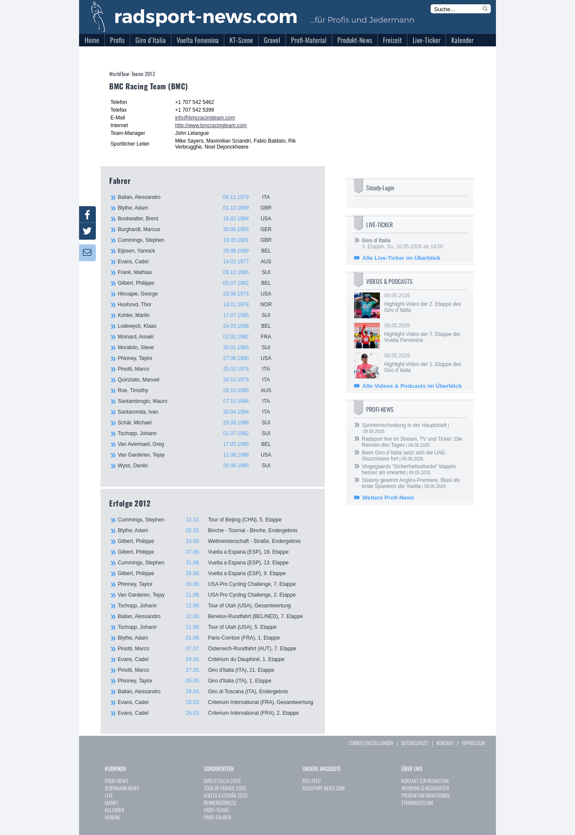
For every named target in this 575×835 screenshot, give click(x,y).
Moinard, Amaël (199, 337)
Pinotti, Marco (199, 369)
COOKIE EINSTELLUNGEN (371, 743)
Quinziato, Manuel (199, 380)
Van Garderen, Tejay (199, 455)
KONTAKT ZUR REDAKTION (425, 780)
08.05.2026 (425, 363)
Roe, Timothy (199, 390)
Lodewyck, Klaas (199, 326)
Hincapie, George (199, 294)
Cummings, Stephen (199, 240)
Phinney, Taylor (199, 358)
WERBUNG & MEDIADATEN (425, 788)
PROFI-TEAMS (216, 810)
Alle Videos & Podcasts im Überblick (412, 386)
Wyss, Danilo (199, 466)
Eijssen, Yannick (199, 251)
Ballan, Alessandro (199, 197)
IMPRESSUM (473, 743)
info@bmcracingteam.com (205, 118)
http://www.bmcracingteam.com (211, 125)
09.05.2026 (425, 303)
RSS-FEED (312, 780)
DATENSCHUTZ (414, 743)
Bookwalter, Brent (199, 219)
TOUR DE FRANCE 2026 (225, 788)
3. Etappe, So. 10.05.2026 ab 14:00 (402, 244)
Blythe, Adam (199, 208)
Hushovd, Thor (199, 305)
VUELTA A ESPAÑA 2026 (226, 795)
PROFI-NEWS (116, 780)
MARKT (111, 802)
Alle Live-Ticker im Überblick (401, 258)
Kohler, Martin (199, 315)
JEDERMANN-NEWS (122, 788)
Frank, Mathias (199, 272)
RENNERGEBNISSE (220, 802)
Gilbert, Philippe (199, 283)
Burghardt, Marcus (199, 229)
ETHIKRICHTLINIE (417, 802)
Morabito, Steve (199, 347)
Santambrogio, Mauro (199, 401)
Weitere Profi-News (388, 497)
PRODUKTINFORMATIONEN (425, 795)
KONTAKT (445, 743)
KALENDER (114, 810)
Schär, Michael (199, 423)
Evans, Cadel (199, 262)
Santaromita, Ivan (199, 412)
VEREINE (112, 817)
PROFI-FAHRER (217, 817)
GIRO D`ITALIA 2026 (222, 780)
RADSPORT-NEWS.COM (324, 788)
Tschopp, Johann (199, 433)
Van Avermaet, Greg (199, 444)
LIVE (109, 795)
